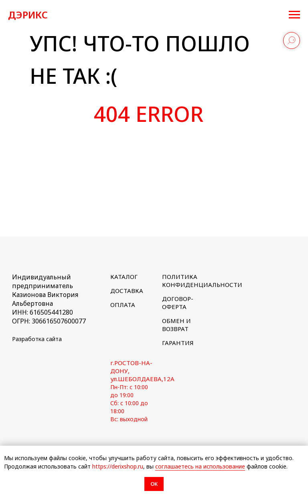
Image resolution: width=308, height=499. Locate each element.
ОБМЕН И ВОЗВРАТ (176, 325)
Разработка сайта (37, 339)
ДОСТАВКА (126, 291)
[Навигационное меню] (294, 15)
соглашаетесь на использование (200, 466)
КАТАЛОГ (124, 277)
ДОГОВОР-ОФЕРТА (177, 303)
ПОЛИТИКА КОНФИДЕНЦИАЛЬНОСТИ (202, 281)
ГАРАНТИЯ (178, 343)
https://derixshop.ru (117, 466)
